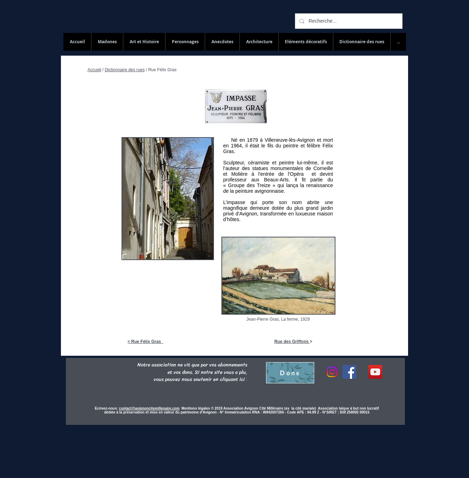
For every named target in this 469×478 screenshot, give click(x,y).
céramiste (259, 162)
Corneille (323, 168)
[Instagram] (332, 372)
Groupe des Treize (249, 185)
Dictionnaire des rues (125, 69)
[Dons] (290, 372)
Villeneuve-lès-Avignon (290, 140)
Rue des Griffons (292, 341)
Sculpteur (233, 162)
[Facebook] (349, 372)
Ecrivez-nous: (106, 408)
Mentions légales (196, 408)
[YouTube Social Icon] (375, 372)
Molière (239, 174)
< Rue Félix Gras (145, 341)
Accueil (94, 69)
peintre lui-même (298, 162)
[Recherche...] (348, 21)
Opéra (298, 174)
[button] (361, 42)
